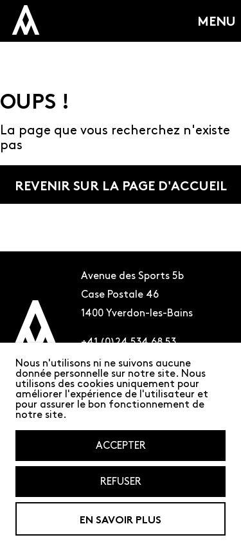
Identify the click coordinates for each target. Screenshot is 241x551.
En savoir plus (120, 518)
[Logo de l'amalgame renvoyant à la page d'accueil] (35, 335)
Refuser (120, 481)
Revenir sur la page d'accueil (121, 185)
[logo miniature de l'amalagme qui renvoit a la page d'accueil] (25, 20)
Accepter (121, 445)
